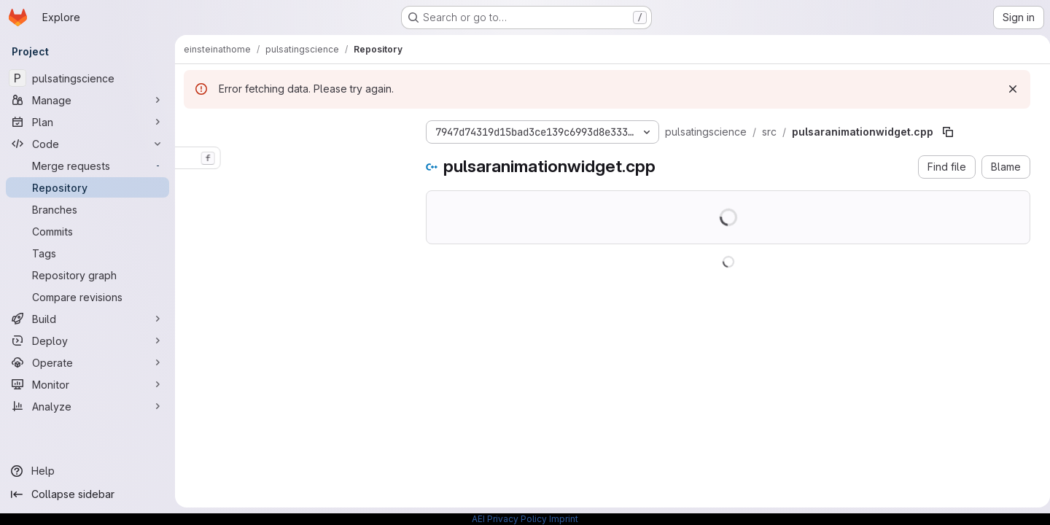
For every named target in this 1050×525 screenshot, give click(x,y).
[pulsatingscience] (87, 78)
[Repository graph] (87, 275)
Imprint (563, 518)
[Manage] (87, 100)
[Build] (87, 318)
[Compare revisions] (87, 297)
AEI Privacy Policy (509, 518)
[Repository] (87, 187)
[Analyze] (87, 406)
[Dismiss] (1007, 89)
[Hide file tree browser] (195, 129)
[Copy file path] (948, 132)
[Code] (87, 143)
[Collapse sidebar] (87, 494)
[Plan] (87, 122)
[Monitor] (87, 384)
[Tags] (87, 253)
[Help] (87, 471)
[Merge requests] (87, 165)
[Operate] (87, 362)
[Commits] (87, 231)
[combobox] (293, 158)
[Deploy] (87, 340)
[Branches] (87, 209)
